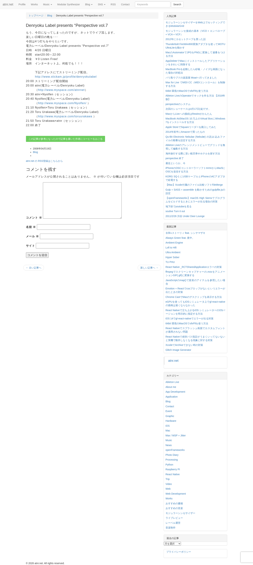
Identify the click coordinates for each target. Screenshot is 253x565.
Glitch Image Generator (178, 349)
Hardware (171, 420)
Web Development (176, 493)
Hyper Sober (173, 257)
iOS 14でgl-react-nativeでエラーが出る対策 (190, 318)
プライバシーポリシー (178, 551)
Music (47, 4)
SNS (101, 4)
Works (34, 4)
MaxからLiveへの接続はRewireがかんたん (189, 113)
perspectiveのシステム (178, 104)
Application (172, 396)
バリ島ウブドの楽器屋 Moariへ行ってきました (191, 77)
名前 (31, 227)
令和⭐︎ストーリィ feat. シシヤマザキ (185, 233)
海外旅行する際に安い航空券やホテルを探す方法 (193, 153)
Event (169, 411)
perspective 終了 (175, 158)
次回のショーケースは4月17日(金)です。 (188, 108)
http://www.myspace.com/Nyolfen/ (62, 103)
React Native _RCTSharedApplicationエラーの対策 (194, 267)
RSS (113, 4)
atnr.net (8, 4)
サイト (30, 245)
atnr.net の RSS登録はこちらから (44, 161)
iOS (168, 425)
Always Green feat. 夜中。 (180, 237)
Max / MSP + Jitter (176, 435)
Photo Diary (172, 454)
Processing (172, 459)
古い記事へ (33, 267)
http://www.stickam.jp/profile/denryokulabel (66, 76)
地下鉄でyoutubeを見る (179, 206)
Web (168, 488)
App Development (175, 391)
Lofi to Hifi (171, 247)
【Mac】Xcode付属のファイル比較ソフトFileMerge (194, 184)
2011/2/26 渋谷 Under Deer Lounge (185, 216)
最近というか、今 (175, 163)
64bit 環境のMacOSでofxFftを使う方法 (187, 90)
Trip (168, 479)
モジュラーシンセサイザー (180, 513)
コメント (34, 217)
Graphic (170, 416)
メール (32, 236)
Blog (89, 4)
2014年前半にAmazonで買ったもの (185, 131)
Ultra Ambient (173, 252)
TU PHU (170, 262)
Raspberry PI (173, 469)
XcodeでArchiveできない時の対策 (184, 345)
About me (171, 387)
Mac (168, 430)
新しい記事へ (149, 267)
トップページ (36, 15)
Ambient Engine (174, 242)
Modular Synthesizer (68, 4)
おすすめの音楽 (174, 508)
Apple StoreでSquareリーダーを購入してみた (191, 127)
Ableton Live (172, 382)
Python (169, 464)
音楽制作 (170, 527)
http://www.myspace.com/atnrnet (61, 89)
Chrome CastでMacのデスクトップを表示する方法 (194, 297)
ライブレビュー (174, 517)
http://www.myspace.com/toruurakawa (65, 116)
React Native (173, 474)
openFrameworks (175, 450)
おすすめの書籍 (174, 503)
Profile (22, 4)
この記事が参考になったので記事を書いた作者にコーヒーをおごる (65, 138)
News (169, 445)
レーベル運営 (173, 522)
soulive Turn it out (175, 211)
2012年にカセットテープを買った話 (186, 39)
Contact (125, 4)
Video (169, 484)
